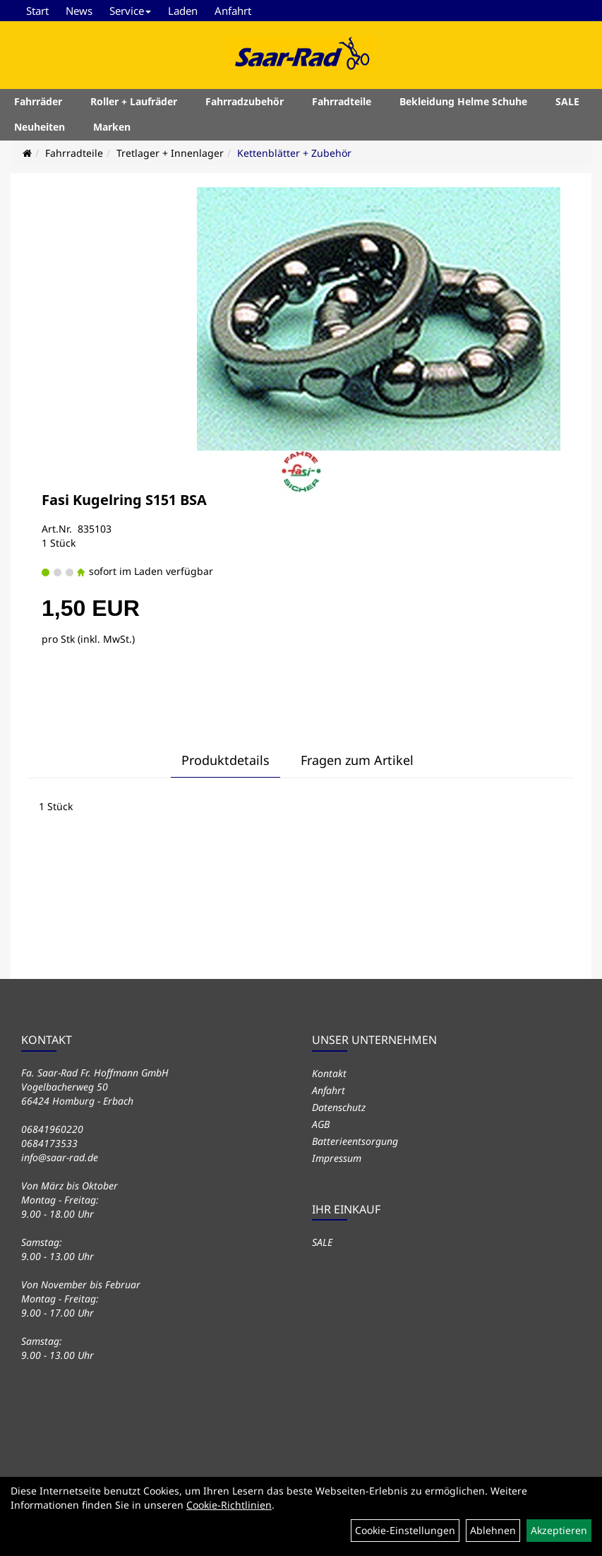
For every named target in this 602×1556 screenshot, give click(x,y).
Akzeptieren (559, 1530)
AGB (321, 1124)
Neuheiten (39, 126)
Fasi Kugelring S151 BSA (124, 499)
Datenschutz (339, 1107)
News (79, 11)
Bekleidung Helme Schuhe (463, 101)
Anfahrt (233, 11)
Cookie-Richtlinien (229, 1505)
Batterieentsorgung (355, 1141)
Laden (183, 11)
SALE (567, 101)
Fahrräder (38, 101)
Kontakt (329, 1073)
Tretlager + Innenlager (170, 153)
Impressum (336, 1158)
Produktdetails (225, 760)
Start (37, 11)
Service (130, 11)
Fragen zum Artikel (357, 760)
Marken (112, 126)
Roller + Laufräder (133, 101)
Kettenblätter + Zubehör (294, 153)
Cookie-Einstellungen (405, 1530)
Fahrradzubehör (244, 101)
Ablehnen (493, 1530)
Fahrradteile (341, 101)
